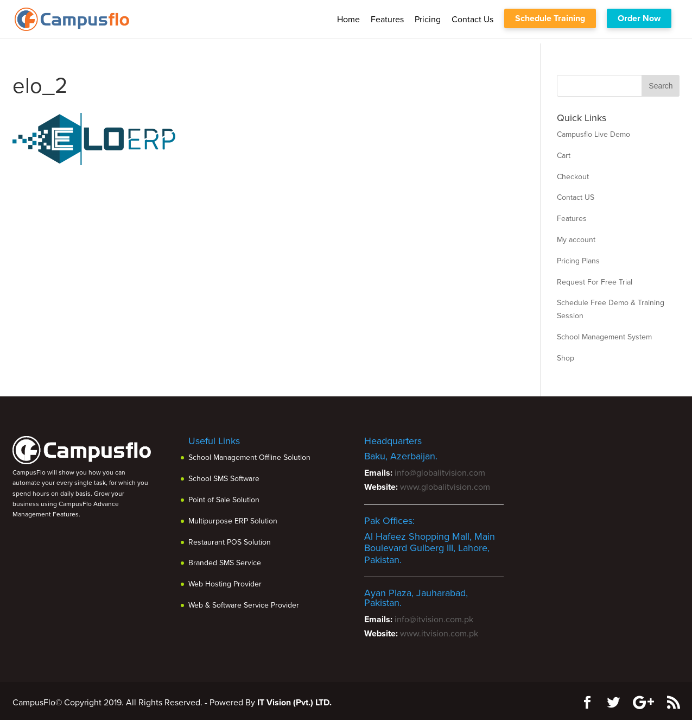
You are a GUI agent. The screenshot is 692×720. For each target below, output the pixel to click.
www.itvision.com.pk (439, 633)
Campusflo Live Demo (593, 134)
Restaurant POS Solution (229, 542)
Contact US (575, 197)
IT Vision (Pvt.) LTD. (294, 702)
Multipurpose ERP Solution (232, 521)
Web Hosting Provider (225, 584)
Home (348, 19)
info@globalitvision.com (440, 473)
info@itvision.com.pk (434, 619)
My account (576, 239)
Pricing (428, 19)
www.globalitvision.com (445, 487)
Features (387, 19)
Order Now (639, 18)
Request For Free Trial (594, 282)
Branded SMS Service (224, 562)
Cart (563, 155)
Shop (565, 358)
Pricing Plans (578, 261)
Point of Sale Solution (223, 499)
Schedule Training (550, 18)
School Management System (604, 337)
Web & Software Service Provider (243, 605)
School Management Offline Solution (249, 457)
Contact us (472, 19)
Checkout (573, 176)
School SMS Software (223, 478)
